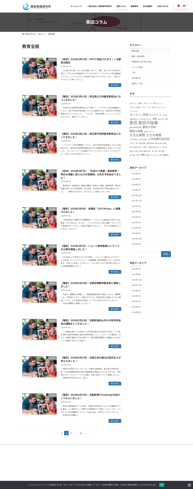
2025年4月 (136, 211)
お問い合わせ (29, 447)
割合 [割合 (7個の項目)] (133, 122)
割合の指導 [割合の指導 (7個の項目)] (148, 122)
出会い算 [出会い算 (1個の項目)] (161, 119)
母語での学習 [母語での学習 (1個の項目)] (134, 151)
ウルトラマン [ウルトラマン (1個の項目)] (134, 111)
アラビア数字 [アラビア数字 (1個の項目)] (150, 107)
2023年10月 (136, 238)
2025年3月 (136, 217)
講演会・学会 (137, 83)
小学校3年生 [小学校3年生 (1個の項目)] (134, 139)
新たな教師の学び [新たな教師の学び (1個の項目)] (135, 147)
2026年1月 (136, 190)
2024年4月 (136, 228)
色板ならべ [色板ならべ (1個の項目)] (149, 155)
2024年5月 (136, 222)
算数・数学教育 (138, 56)
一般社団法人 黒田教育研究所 (85, 467)
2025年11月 (136, 201)
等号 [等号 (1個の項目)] (138, 155)
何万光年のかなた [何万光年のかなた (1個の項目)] (145, 119)
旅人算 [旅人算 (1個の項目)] (164, 147)
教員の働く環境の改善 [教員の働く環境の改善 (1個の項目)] (146, 143)
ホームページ (79, 462)
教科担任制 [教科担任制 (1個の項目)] (158, 143)
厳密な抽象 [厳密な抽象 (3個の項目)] (136, 130)
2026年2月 (136, 184)
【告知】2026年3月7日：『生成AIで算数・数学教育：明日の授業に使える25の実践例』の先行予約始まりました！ (91, 174)
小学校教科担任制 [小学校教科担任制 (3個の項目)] (159, 138)
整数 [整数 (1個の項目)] (164, 143)
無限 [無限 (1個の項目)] (141, 151)
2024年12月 (136, 280)
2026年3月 (136, 179)
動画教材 (78, 476)
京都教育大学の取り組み (141, 62)
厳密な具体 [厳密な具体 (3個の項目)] (149, 126)
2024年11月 (136, 285)
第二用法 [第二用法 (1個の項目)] (133, 155)
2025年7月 (136, 206)
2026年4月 (136, 173)
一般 (133, 72)
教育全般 (135, 51)
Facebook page (147, 465)
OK (161, 485)
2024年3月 (136, 233)
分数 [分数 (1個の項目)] (166, 119)
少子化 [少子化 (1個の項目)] (132, 143)
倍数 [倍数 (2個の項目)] (154, 118)
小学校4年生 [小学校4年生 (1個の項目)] (143, 139)
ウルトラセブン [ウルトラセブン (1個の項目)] (161, 107)
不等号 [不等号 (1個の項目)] (165, 115)
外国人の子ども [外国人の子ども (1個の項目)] (149, 131)
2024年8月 (136, 296)
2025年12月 (136, 195)
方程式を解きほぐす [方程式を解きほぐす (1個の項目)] (154, 147)
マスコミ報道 (137, 67)
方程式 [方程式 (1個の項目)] (144, 147)
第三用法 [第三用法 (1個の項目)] (162, 151)
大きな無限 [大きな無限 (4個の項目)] (137, 135)
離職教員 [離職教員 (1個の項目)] (166, 155)
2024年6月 (136, 307)
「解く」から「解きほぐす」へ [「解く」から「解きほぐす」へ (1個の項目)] (153, 103)
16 (81, 433)
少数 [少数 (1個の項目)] (136, 143)
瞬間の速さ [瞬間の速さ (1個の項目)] (147, 151)
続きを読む (115, 85)
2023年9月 (136, 244)
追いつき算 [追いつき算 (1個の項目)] (158, 155)
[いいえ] (189, 485)
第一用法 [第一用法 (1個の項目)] (155, 151)
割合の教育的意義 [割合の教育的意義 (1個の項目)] (135, 127)
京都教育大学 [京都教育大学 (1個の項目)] (134, 119)
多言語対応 (136, 78)
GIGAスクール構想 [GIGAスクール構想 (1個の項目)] (136, 103)
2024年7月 (136, 301)
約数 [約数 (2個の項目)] (143, 154)
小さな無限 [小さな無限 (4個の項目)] (154, 135)
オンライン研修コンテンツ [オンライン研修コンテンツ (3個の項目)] (146, 114)
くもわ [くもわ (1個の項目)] (143, 107)
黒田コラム (79, 472)
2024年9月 (136, 290)
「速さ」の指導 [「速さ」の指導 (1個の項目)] (135, 107)
